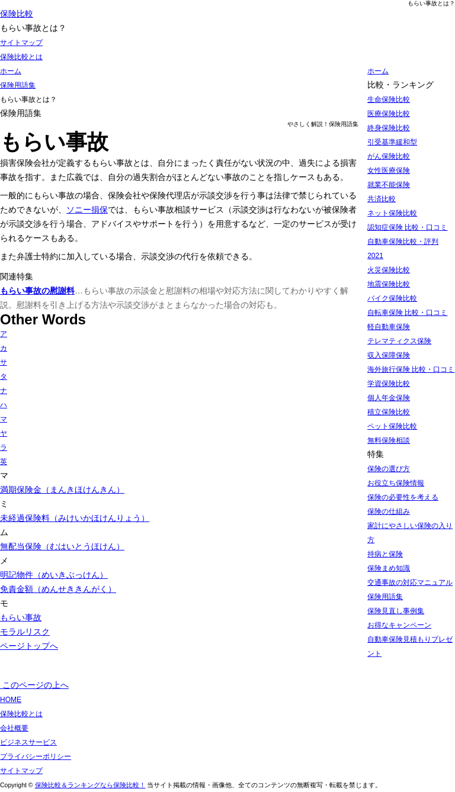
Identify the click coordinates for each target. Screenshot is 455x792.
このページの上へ (34, 685)
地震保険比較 (388, 284)
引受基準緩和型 (392, 142)
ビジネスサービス (28, 742)
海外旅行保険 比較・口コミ (410, 369)
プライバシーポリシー (35, 756)
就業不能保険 (388, 185)
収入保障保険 (388, 355)
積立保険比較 (388, 412)
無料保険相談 (388, 440)
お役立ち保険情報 (395, 483)
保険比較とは (21, 57)
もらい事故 (20, 617)
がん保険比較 (388, 156)
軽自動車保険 (388, 327)
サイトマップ (21, 42)
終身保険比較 (388, 128)
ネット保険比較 (392, 213)
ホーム (378, 71)
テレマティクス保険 (399, 341)
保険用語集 (385, 597)
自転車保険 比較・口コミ (407, 312)
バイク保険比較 (392, 298)
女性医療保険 (388, 170)
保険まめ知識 (388, 568)
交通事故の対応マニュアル (410, 582)
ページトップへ (29, 646)
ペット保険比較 (392, 426)
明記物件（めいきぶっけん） (54, 574)
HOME (10, 700)
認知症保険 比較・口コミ (407, 227)
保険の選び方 (388, 469)
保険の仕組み (388, 511)
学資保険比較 (388, 383)
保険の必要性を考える (402, 497)
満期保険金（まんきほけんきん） (62, 489)
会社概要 (14, 728)
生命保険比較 (388, 99)
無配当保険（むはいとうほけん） (62, 546)
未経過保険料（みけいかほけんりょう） (74, 518)
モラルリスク (25, 631)
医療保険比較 (388, 114)
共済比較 (381, 199)
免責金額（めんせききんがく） (58, 589)
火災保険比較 (388, 270)
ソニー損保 (87, 209)
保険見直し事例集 (395, 611)
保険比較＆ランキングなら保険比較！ (90, 784)
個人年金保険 (388, 398)
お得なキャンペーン (399, 625)
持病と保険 (385, 554)
